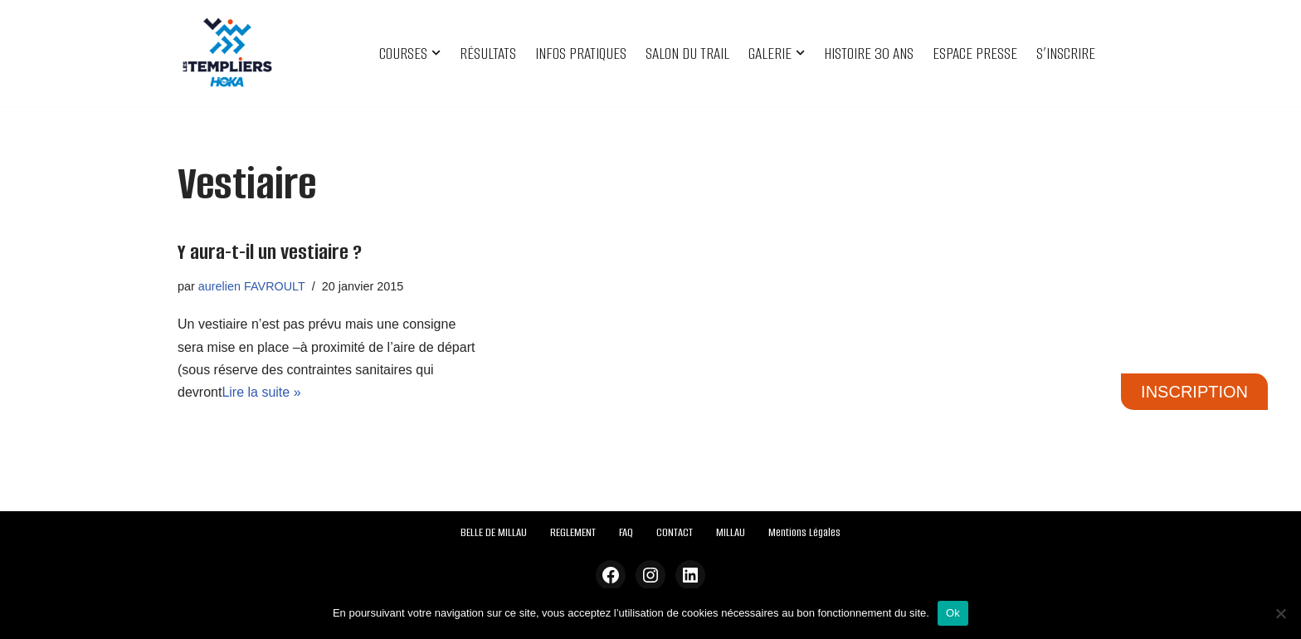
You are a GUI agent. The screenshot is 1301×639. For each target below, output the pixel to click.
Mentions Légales (804, 532)
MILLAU (730, 532)
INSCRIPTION (1194, 392)
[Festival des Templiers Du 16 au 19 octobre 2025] (227, 53)
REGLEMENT (573, 532)
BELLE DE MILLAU (493, 532)
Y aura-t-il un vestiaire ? (270, 252)
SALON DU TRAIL (687, 53)
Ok (953, 613)
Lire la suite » (261, 392)
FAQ (626, 532)
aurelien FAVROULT (251, 286)
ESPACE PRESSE (975, 53)
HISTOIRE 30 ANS (869, 53)
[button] (436, 52)
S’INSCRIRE (1065, 53)
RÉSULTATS (488, 53)
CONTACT (674, 532)
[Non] (1280, 613)
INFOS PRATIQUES (580, 53)
